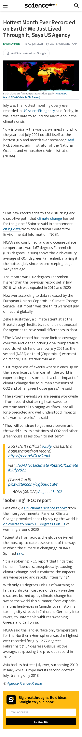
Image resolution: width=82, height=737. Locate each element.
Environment (12, 43)
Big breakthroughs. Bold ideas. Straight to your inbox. (43, 699)
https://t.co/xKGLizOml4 (29, 455)
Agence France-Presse (24, 683)
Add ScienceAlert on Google (26, 53)
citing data (12, 229)
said (70, 140)
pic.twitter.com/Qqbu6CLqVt (32, 484)
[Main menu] (6, 5)
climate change (49, 218)
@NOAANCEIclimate (31, 465)
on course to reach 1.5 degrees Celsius (34, 524)
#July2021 (17, 470)
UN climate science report (45, 508)
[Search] (76, 5)
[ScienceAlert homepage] (41, 5)
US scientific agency (38, 110)
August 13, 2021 (51, 491)
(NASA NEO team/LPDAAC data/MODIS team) (35, 95)
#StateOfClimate (63, 465)
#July (46, 446)
